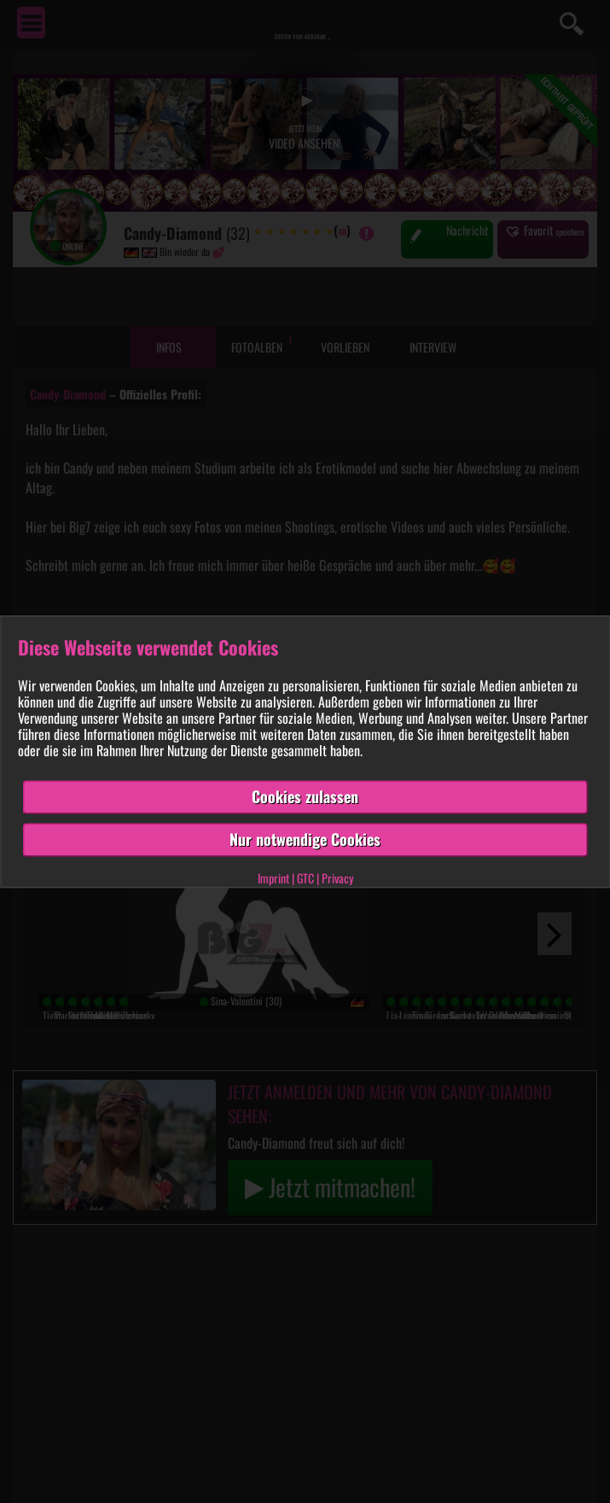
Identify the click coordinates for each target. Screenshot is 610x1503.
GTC (305, 878)
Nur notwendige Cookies (305, 839)
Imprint (273, 878)
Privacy (337, 878)
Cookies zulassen (305, 797)
